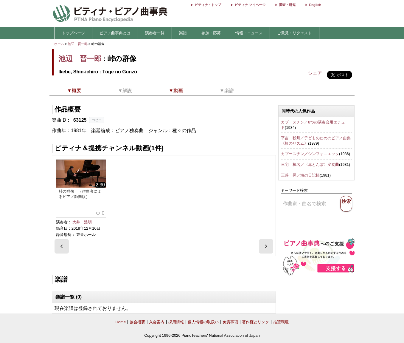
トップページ (73, 33)
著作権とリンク (255, 322)
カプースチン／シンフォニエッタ (310, 154)
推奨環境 (281, 322)
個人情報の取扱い (203, 322)
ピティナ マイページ (250, 5)
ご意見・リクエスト (294, 33)
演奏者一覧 (154, 33)
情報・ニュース (248, 33)
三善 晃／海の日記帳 (300, 175)
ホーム (59, 44)
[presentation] (62, 246)
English (315, 5)
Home (120, 322)
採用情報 (176, 322)
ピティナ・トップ (208, 5)
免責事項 (230, 322)
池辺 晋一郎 (78, 44)
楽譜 (183, 33)
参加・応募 (211, 33)
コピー (97, 120)
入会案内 (156, 322)
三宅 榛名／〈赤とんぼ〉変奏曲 (310, 164)
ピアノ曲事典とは (115, 33)
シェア (315, 73)
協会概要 (137, 322)
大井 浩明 (82, 222)
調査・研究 (287, 5)
